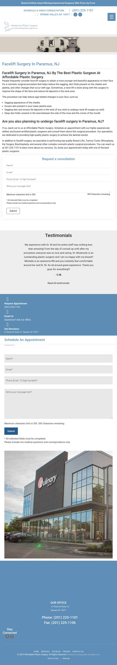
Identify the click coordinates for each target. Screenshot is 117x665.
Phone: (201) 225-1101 (60, 617)
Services (45, 651)
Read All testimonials (58, 283)
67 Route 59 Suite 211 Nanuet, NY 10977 (21, 332)
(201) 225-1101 (80, 10)
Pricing (66, 651)
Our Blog (56, 651)
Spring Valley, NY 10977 (53, 14)
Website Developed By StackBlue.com (84, 654)
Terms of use (53, 658)
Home (36, 651)
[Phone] (58, 180)
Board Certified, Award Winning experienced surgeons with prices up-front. (58, 3)
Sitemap (66, 658)
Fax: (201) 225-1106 (60, 623)
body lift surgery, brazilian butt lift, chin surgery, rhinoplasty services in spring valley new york (29, 582)
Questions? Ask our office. (17, 319)
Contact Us (77, 651)
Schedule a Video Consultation (44, 10)
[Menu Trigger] (112, 17)
